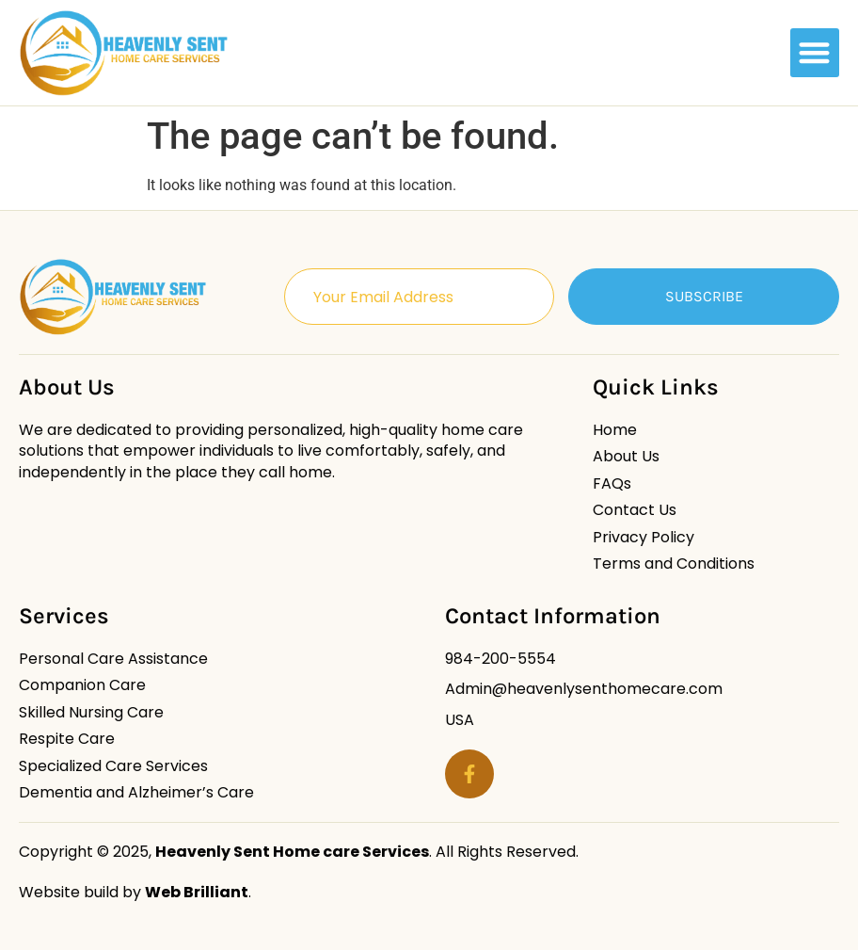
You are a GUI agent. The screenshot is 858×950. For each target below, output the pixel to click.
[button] (815, 53)
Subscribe (704, 296)
